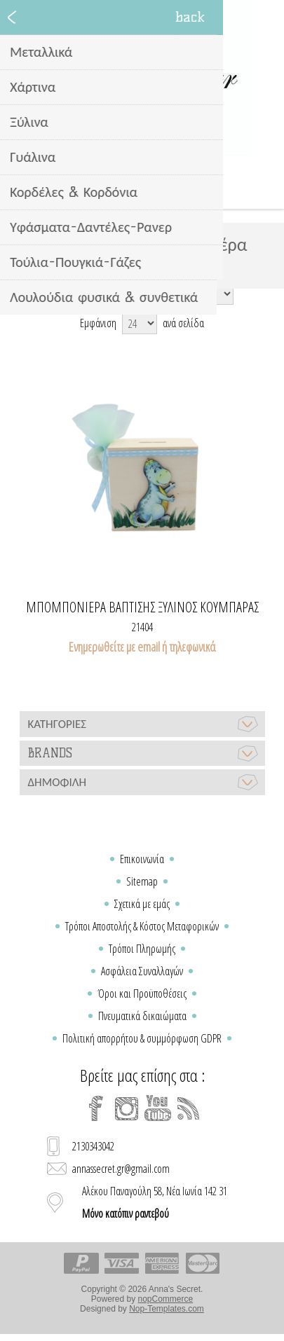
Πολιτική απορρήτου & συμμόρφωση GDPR (142, 1038)
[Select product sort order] (165, 293)
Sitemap (142, 881)
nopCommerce (166, 1299)
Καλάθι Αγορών (160, 188)
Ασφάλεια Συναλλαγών (142, 971)
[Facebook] (96, 1108)
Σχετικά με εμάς (142, 904)
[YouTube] (158, 1108)
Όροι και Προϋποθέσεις (142, 993)
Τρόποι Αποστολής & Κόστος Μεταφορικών (142, 926)
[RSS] (188, 1108)
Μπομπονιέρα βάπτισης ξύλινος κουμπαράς (142, 607)
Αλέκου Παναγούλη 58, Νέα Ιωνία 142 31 (154, 1202)
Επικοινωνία (142, 859)
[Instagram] (127, 1108)
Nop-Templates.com (166, 1309)
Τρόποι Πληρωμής (142, 948)
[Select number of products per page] (139, 323)
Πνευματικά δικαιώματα (142, 1016)
